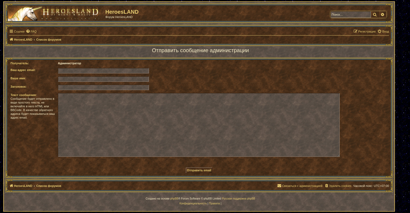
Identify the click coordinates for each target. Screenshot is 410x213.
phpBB (174, 198)
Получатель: (20, 63)
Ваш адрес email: (23, 70)
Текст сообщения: (24, 95)
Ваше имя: (18, 78)
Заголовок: (19, 86)
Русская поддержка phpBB (238, 198)
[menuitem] (31, 31)
